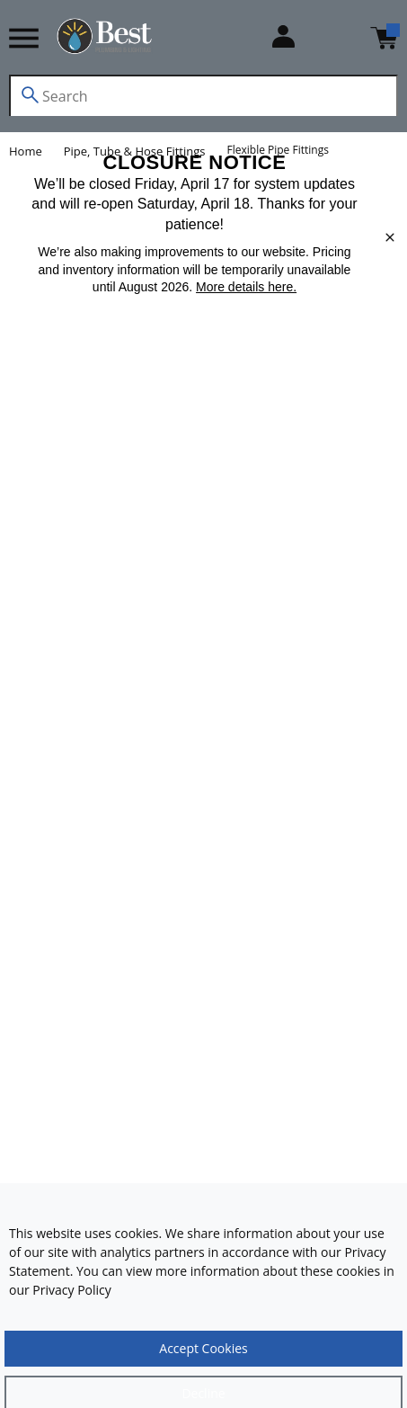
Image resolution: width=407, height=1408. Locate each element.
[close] (390, 237)
